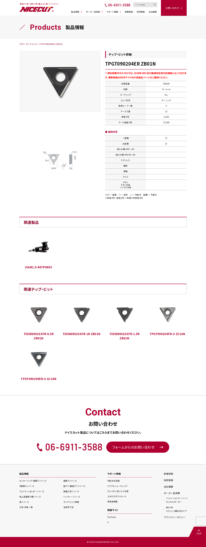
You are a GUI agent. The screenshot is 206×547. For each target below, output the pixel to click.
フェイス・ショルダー (31, 491)
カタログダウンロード (116, 496)
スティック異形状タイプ (176, 509)
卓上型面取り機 (30, 496)
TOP (198, 532)
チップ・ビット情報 (71, 502)
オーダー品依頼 (94, 11)
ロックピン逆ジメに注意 (118, 491)
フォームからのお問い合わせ (137, 447)
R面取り (26, 486)
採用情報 (141, 11)
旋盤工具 (71, 491)
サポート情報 (114, 11)
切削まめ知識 (113, 480)
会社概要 (153, 11)
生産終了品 (68, 507)
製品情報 (76, 11)
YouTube (111, 517)
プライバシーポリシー (174, 517)
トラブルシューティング (117, 486)
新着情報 (129, 11)
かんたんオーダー (176, 500)
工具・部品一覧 (26, 507)
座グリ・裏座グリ (74, 486)
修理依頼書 (112, 501)
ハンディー (71, 496)
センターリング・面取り (32, 480)
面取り (70, 480)
